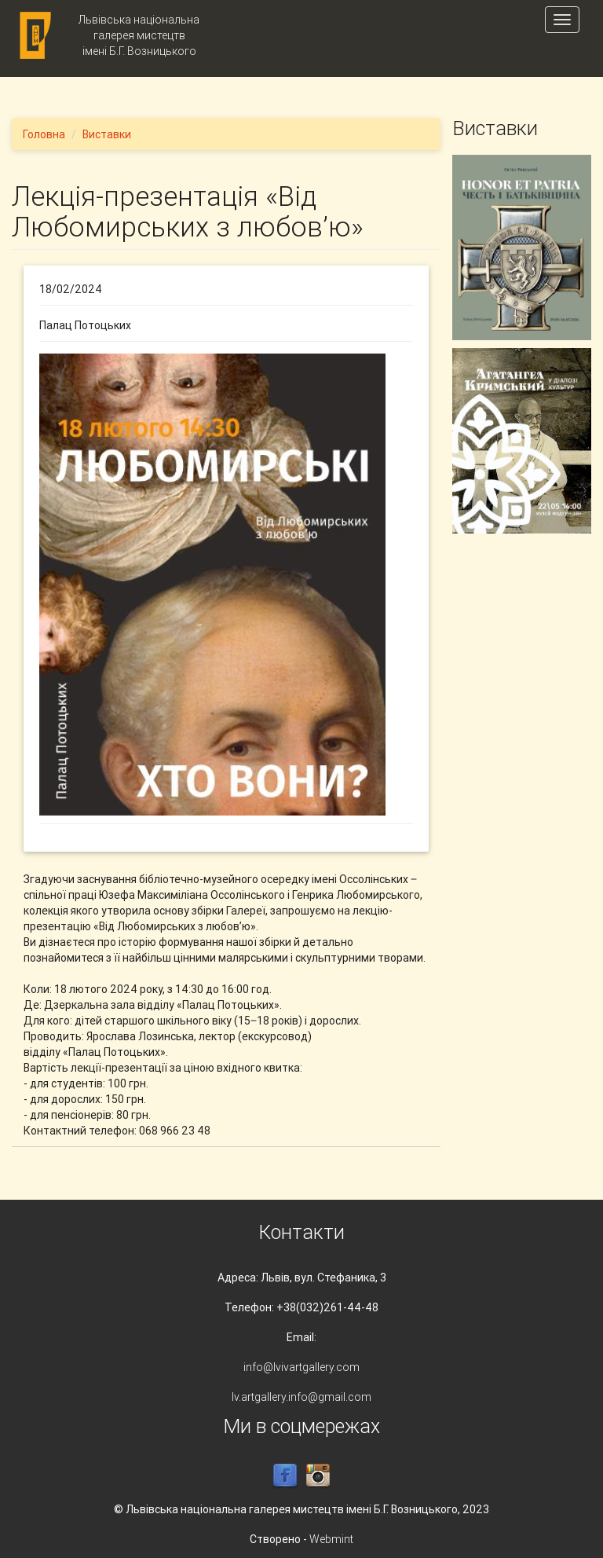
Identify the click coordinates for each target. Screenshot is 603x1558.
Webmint (331, 1539)
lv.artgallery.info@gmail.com (301, 1397)
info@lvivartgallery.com (301, 1367)
